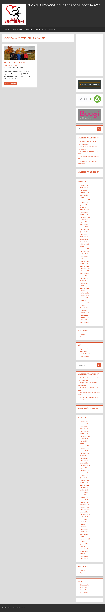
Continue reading (10, 83)
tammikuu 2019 (84, 298)
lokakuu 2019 (84, 281)
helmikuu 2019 (84, 295)
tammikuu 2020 (84, 273)
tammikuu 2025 (84, 195)
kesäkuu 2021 (84, 246)
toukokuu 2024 (84, 210)
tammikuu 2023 (84, 224)
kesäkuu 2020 (84, 263)
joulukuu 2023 (84, 214)
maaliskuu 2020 (84, 268)
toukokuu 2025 (84, 192)
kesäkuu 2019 (84, 285)
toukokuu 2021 (84, 249)
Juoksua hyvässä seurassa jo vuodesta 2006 (65, 5)
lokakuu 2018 (84, 305)
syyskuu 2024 (84, 205)
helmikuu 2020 (84, 271)
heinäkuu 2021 (84, 244)
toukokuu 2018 (84, 317)
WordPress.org (84, 356)
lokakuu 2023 (84, 219)
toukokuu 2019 (84, 288)
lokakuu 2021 (84, 239)
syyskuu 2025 (84, 190)
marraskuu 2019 (85, 278)
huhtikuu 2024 (84, 212)
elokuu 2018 (83, 310)
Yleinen (21, 67)
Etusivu (6, 29)
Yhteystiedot (17, 29)
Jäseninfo (29, 29)
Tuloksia (52, 29)
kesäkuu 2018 (84, 315)
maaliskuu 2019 (84, 293)
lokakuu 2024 (84, 202)
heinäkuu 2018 (84, 312)
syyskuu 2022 (84, 232)
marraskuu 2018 (85, 303)
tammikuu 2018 (84, 322)
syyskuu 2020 (84, 256)
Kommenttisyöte (85, 354)
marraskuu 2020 (85, 251)
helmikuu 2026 (84, 185)
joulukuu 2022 (84, 227)
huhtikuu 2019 (84, 290)
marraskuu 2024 (85, 200)
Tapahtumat (41, 29)
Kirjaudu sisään (84, 349)
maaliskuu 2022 (84, 234)
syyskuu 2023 (84, 222)
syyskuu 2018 (84, 307)
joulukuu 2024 (84, 197)
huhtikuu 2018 (84, 320)
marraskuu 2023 (85, 217)
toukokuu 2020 (84, 266)
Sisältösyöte (83, 351)
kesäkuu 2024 (84, 207)
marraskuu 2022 (85, 229)
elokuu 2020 (83, 258)
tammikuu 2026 (84, 188)
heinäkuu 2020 (84, 261)
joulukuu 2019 (84, 276)
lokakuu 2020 (84, 254)
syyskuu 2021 (84, 241)
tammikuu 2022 (84, 237)
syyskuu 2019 (84, 283)
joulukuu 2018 (84, 300)
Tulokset (82, 334)
